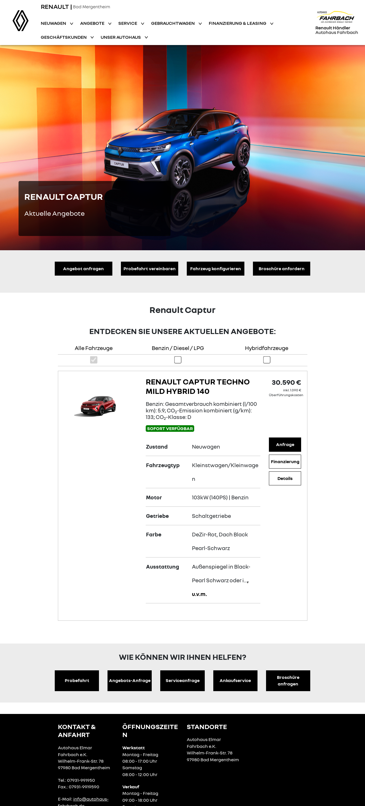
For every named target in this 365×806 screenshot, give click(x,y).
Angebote (92, 23)
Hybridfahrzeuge (266, 348)
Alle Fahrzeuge (94, 348)
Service (128, 23)
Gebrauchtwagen (173, 23)
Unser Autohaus (121, 37)
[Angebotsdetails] (100, 403)
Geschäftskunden (64, 37)
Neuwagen (54, 23)
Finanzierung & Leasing (238, 23)
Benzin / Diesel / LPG (178, 348)
